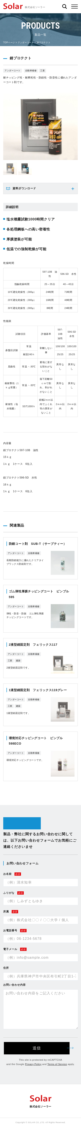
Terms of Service (57, 1064)
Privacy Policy (33, 1064)
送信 (51, 1048)
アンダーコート (26, 42)
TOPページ (9, 42)
